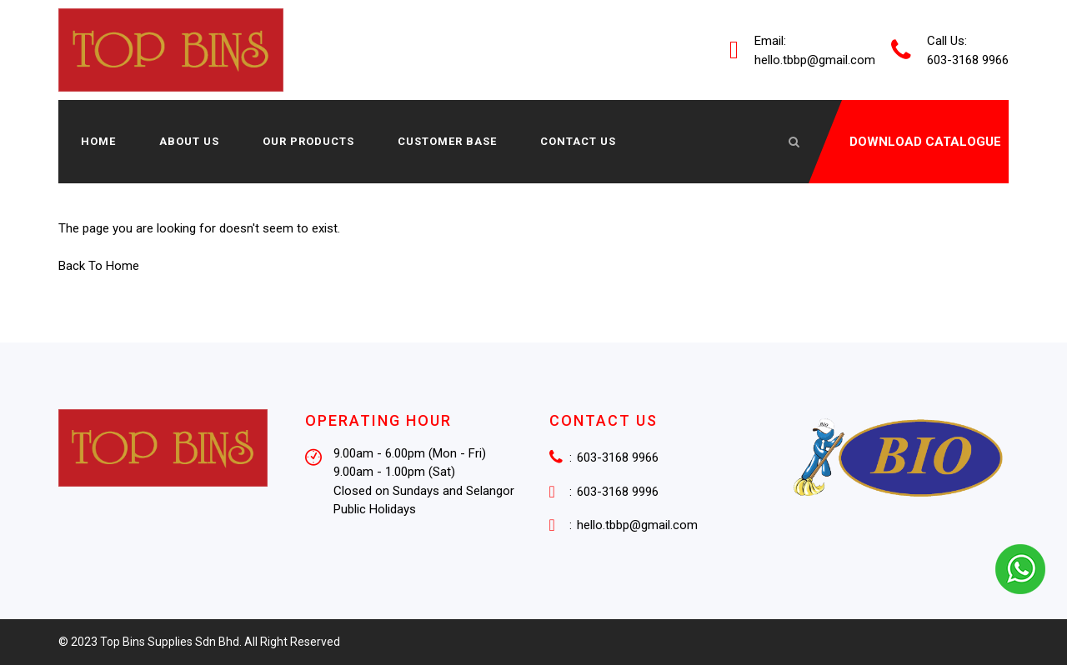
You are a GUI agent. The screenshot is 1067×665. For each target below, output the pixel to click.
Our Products (308, 141)
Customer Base (447, 141)
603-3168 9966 (618, 456)
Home (98, 141)
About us (189, 141)
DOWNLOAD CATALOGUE (925, 141)
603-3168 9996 (618, 490)
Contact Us (578, 141)
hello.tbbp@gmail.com (814, 59)
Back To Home (98, 265)
